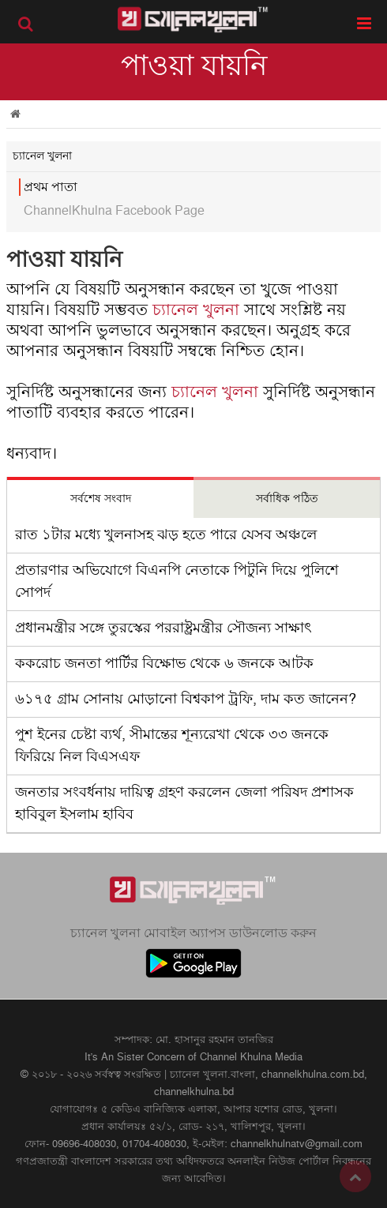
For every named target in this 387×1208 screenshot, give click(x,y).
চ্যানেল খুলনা (195, 310)
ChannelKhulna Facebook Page (114, 210)
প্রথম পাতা (50, 187)
